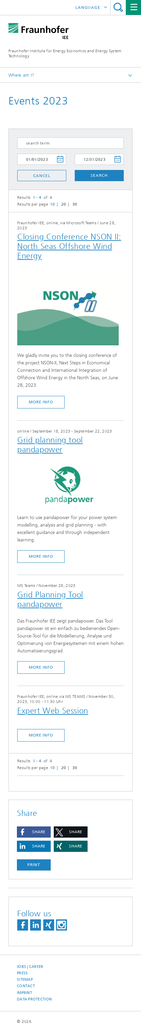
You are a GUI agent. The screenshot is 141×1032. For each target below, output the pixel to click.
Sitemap (25, 979)
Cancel (41, 175)
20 (63, 204)
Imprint (24, 993)
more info (41, 402)
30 (74, 204)
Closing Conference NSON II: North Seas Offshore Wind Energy (69, 246)
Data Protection (34, 999)
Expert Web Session (52, 710)
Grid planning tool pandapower (50, 444)
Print (33, 864)
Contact (26, 986)
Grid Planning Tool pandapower (50, 599)
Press (22, 973)
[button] (34, 832)
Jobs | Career (30, 966)
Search (118, 7)
